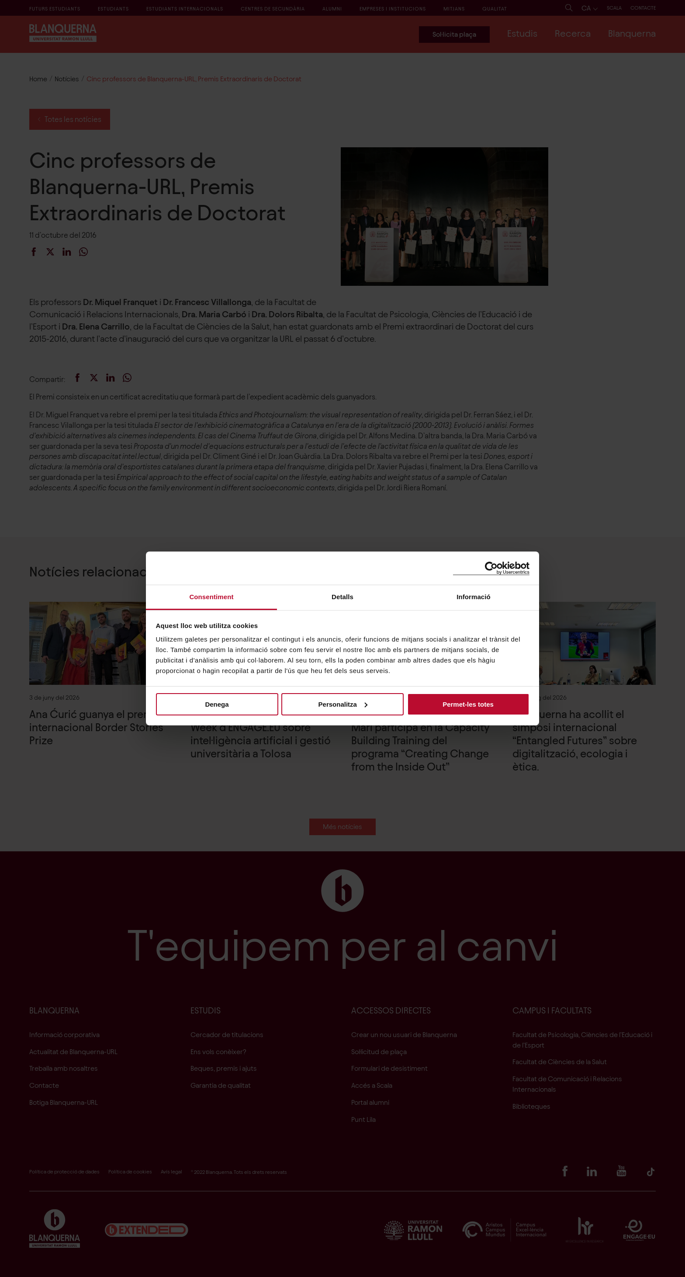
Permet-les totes (468, 704)
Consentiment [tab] (211, 596)
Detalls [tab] (342, 596)
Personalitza (342, 704)
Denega (216, 704)
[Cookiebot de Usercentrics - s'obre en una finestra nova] (491, 568)
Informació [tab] (474, 596)
